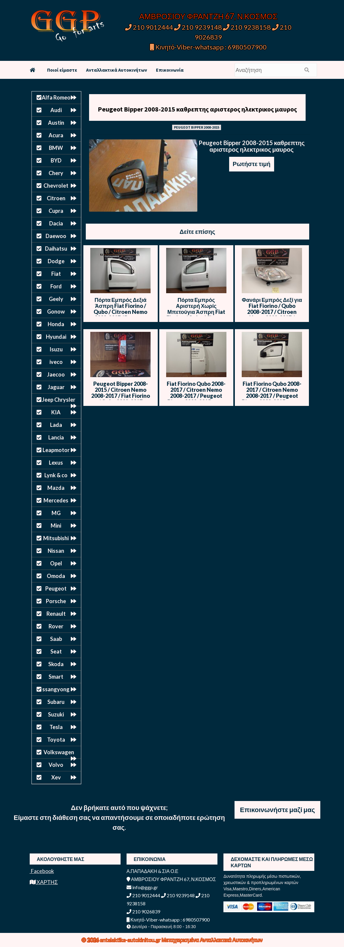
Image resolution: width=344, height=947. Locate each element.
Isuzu (56, 349)
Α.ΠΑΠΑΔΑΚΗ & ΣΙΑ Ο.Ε (152, 871)
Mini (56, 525)
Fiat (56, 273)
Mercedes (55, 500)
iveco (56, 362)
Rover (56, 626)
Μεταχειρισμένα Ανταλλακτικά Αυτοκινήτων (212, 940)
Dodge (56, 261)
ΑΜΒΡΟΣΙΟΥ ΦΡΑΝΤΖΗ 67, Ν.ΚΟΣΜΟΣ (208, 16)
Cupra (56, 210)
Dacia (56, 223)
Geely (56, 299)
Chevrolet (55, 185)
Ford (56, 286)
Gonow (56, 311)
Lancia (56, 437)
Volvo (56, 764)
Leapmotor (56, 450)
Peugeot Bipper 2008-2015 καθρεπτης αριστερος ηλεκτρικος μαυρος (197, 109)
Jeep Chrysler (58, 399)
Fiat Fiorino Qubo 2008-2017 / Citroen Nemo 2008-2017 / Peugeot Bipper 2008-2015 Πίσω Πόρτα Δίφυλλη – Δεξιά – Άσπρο (196, 398)
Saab (56, 639)
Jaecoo (56, 374)
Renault (56, 613)
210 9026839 (143, 911)
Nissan (56, 550)
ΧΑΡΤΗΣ (44, 882)
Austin (56, 122)
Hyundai (56, 336)
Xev (56, 777)
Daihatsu (56, 248)
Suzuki (56, 714)
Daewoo (56, 236)
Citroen (56, 198)
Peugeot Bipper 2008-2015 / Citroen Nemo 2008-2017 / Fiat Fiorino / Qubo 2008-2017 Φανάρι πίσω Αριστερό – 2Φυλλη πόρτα (120, 398)
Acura (56, 135)
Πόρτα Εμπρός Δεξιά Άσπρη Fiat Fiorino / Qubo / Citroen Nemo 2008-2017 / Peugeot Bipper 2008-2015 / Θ (120, 311)
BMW (56, 147)
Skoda (56, 664)
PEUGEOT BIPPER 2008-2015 (196, 127)
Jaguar (56, 387)
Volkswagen (58, 752)
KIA (56, 412)
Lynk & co (55, 475)
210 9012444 (149, 27)
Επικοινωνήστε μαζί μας (277, 810)
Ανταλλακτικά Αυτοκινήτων (116, 70)
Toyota (56, 739)
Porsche (56, 601)
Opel (56, 563)
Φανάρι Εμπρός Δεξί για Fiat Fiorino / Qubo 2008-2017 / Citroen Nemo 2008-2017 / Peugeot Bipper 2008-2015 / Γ (272, 314)
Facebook (42, 871)
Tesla (56, 727)
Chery (56, 173)
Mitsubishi (56, 538)
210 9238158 (247, 27)
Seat (56, 651)
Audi (56, 110)
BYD (56, 160)
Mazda (55, 487)
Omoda (56, 576)
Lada (56, 424)
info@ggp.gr (142, 887)
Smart (56, 676)
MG (56, 513)
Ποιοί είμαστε (62, 70)
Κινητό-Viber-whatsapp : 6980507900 (208, 47)
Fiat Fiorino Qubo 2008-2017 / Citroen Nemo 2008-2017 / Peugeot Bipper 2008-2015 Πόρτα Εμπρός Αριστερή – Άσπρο (272, 398)
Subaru (55, 701)
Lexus (56, 462)
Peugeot (56, 588)
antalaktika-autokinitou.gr (131, 940)
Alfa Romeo (56, 97)
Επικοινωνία (170, 70)
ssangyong (56, 689)
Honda (56, 324)
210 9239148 (198, 27)
